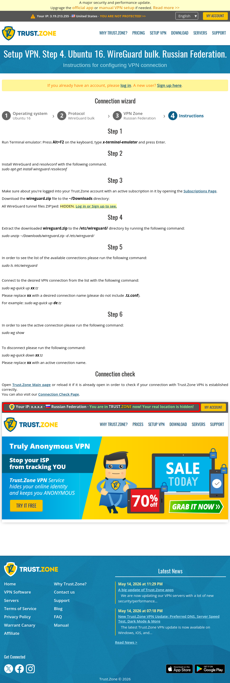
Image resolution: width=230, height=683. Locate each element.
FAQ (58, 616)
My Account (215, 16)
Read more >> (166, 7)
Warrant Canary (19, 625)
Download (179, 33)
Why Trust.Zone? (113, 33)
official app (83, 7)
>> (123, 16)
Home (10, 584)
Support (219, 33)
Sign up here (169, 85)
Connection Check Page (58, 394)
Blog (58, 608)
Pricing (138, 33)
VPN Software (17, 592)
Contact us (64, 592)
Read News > (126, 642)
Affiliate (11, 633)
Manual (61, 625)
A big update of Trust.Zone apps (146, 589)
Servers (200, 33)
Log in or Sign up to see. (96, 206)
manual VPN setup (116, 7)
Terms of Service (20, 608)
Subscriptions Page (200, 191)
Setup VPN (158, 33)
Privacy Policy (17, 616)
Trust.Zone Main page (31, 384)
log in (125, 85)
